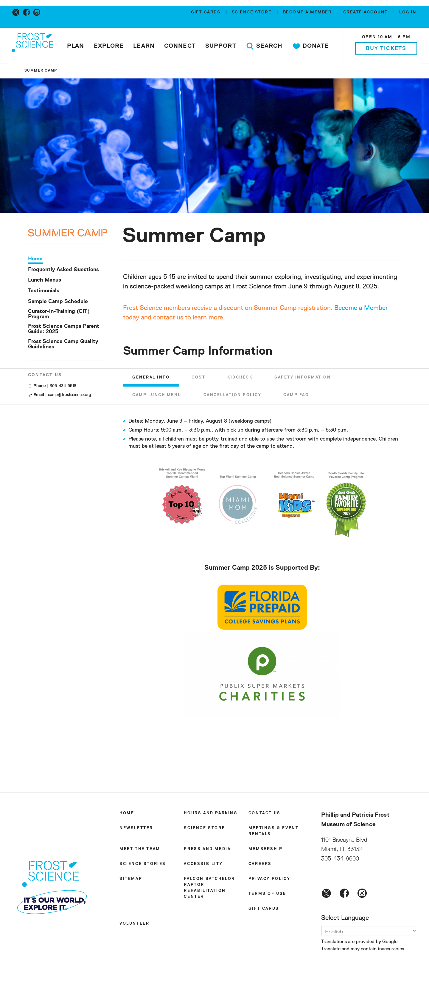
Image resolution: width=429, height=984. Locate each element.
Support (221, 46)
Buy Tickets (385, 48)
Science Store (252, 12)
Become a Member (361, 309)
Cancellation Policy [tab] (232, 396)
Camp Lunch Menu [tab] (156, 396)
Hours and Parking (210, 814)
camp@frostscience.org (69, 396)
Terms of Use (267, 895)
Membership (265, 850)
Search (264, 46)
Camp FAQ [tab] (296, 396)
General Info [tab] (151, 379)
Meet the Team (139, 850)
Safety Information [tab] (302, 379)
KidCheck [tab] (239, 379)
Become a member (308, 12)
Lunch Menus (44, 281)
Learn (144, 46)
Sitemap (130, 880)
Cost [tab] (198, 379)
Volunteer (134, 925)
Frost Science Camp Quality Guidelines (63, 345)
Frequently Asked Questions (63, 271)
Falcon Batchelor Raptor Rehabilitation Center (209, 889)
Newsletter (136, 829)
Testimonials (43, 292)
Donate (311, 46)
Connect (180, 46)
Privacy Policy (269, 880)
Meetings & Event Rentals (273, 832)
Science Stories (142, 865)
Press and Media (207, 850)
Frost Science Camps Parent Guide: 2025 (63, 330)
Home (35, 260)
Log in (407, 12)
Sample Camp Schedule (58, 302)
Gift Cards (206, 12)
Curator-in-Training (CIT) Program (59, 315)
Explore (109, 46)
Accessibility (203, 865)
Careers (260, 865)
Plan (76, 46)
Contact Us (264, 814)
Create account (366, 12)
